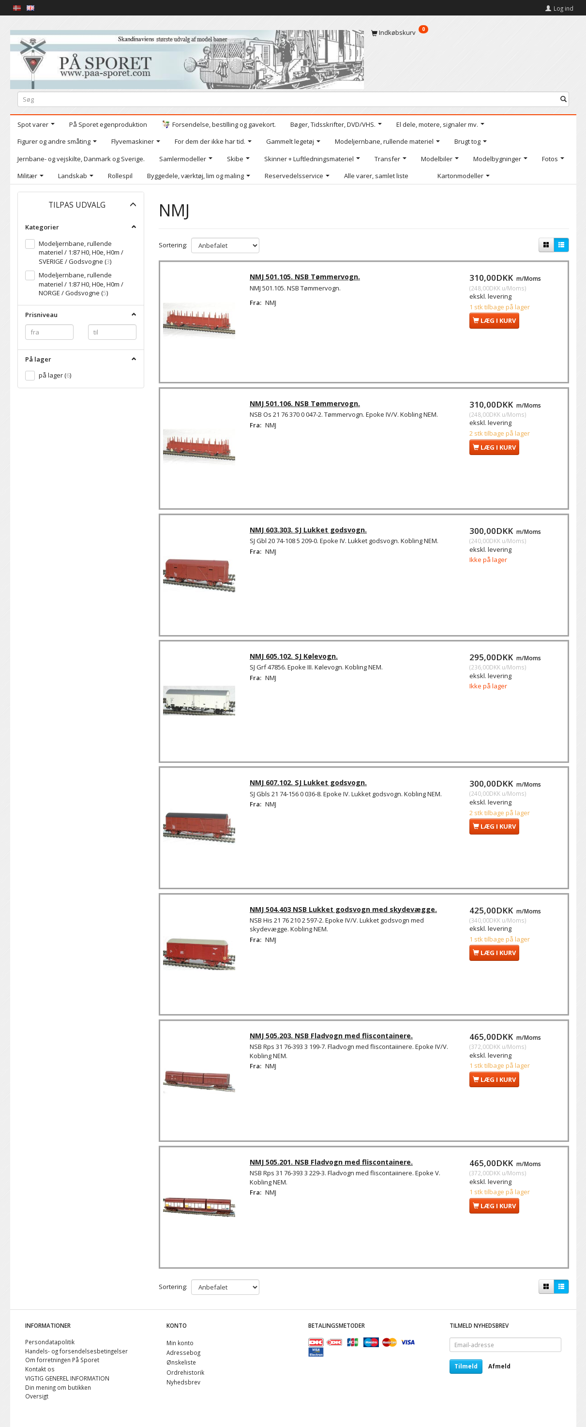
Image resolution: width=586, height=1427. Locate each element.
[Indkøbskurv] (470, 32)
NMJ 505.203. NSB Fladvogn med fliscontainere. (333, 1042)
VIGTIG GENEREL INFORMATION (67, 1378)
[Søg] (563, 99)
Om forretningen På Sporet (62, 1360)
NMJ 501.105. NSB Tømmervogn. (307, 278)
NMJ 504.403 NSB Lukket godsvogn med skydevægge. (345, 915)
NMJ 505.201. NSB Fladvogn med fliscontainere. (333, 1169)
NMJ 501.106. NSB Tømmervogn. (307, 405)
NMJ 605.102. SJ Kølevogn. (296, 660)
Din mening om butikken (58, 1387)
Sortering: (173, 245)
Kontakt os (40, 1369)
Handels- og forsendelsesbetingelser (76, 1351)
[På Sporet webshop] (187, 57)
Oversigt (36, 1396)
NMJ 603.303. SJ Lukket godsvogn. (310, 533)
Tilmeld (466, 1366)
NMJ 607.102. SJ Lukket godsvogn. (310, 787)
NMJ (272, 304)
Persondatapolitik (50, 1342)
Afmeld (499, 1366)
